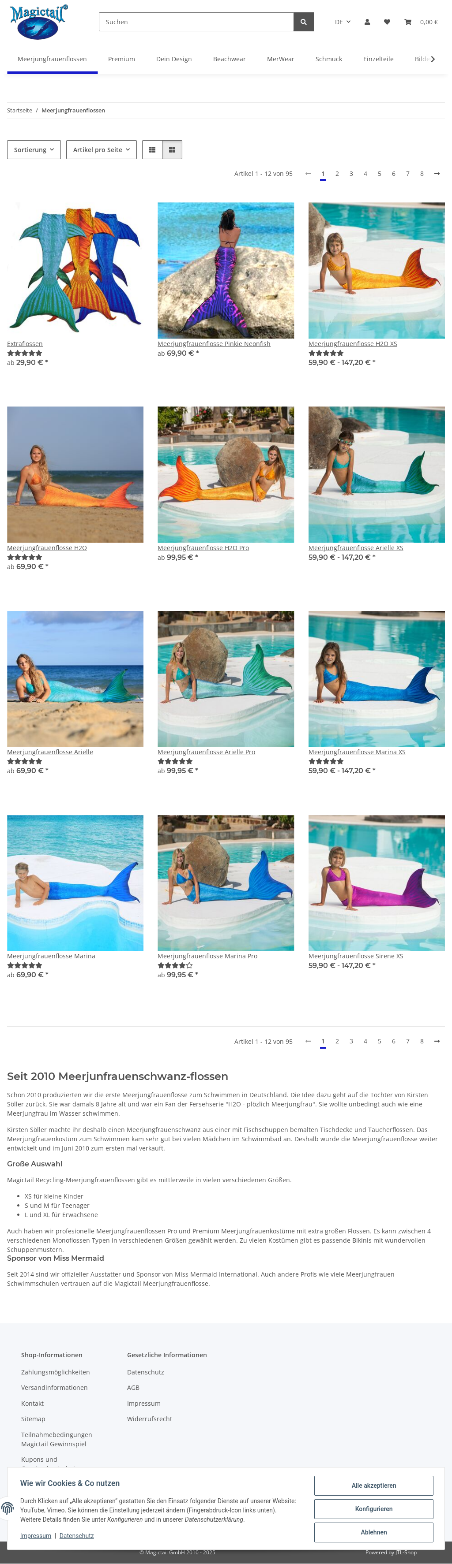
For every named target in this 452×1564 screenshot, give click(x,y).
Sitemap (33, 1419)
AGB (133, 1387)
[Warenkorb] (421, 22)
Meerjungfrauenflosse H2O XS (353, 343)
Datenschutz (78, 1536)
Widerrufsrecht (149, 1419)
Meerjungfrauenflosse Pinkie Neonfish (214, 343)
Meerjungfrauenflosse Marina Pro (207, 956)
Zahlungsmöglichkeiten (55, 1372)
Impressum (37, 1536)
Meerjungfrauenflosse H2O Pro (203, 548)
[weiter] (437, 173)
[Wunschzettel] (387, 22)
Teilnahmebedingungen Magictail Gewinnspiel (56, 1439)
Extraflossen (25, 343)
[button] (367, 22)
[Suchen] (196, 21)
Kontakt (32, 1403)
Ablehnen (372, 1532)
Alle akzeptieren (372, 1486)
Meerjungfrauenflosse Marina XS (357, 752)
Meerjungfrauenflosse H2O (47, 548)
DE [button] (339, 22)
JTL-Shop (406, 1553)
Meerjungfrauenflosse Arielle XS (356, 548)
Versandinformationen (54, 1387)
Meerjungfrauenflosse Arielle (50, 752)
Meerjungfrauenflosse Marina (51, 956)
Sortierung (30, 149)
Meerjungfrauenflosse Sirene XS (356, 956)
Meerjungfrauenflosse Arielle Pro (206, 752)
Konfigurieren (372, 1509)
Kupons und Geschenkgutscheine (52, 1464)
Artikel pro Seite (97, 149)
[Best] (24, 353)
